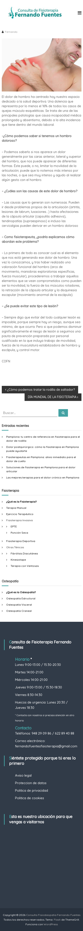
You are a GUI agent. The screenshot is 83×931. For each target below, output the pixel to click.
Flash (57, 919)
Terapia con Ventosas (25, 566)
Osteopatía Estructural (20, 598)
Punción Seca (19, 532)
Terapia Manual (16, 507)
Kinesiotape (18, 559)
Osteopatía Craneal (19, 610)
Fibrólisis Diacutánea (24, 553)
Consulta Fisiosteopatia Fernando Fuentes (53, 915)
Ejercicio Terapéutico (19, 514)
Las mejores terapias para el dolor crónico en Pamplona (42, 477)
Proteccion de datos (30, 783)
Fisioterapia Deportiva (20, 541)
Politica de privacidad (31, 790)
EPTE (14, 526)
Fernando (11, 31)
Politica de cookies (29, 798)
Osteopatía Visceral (19, 604)
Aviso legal (23, 775)
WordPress (51, 924)
